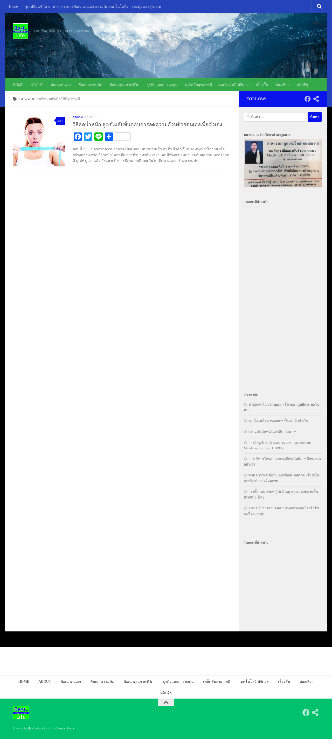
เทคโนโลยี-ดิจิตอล (234, 85)
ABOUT (37, 85)
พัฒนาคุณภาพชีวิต (124, 85)
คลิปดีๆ (302, 85)
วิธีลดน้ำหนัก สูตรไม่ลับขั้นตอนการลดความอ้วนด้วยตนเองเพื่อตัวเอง (147, 124)
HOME (18, 85)
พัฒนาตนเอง (61, 85)
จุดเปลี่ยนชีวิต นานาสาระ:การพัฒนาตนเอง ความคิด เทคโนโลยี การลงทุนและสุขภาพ (93, 6)
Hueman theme (65, 728)
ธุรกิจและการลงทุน (162, 85)
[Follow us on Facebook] (308, 99)
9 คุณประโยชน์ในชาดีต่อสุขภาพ (272, 432)
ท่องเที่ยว (282, 85)
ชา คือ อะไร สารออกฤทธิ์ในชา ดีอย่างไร (278, 421)
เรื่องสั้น (262, 85)
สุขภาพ (78, 117)
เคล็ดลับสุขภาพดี (198, 85)
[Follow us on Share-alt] (316, 99)
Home (13, 6)
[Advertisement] (283, 295)
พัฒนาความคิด (90, 85)
